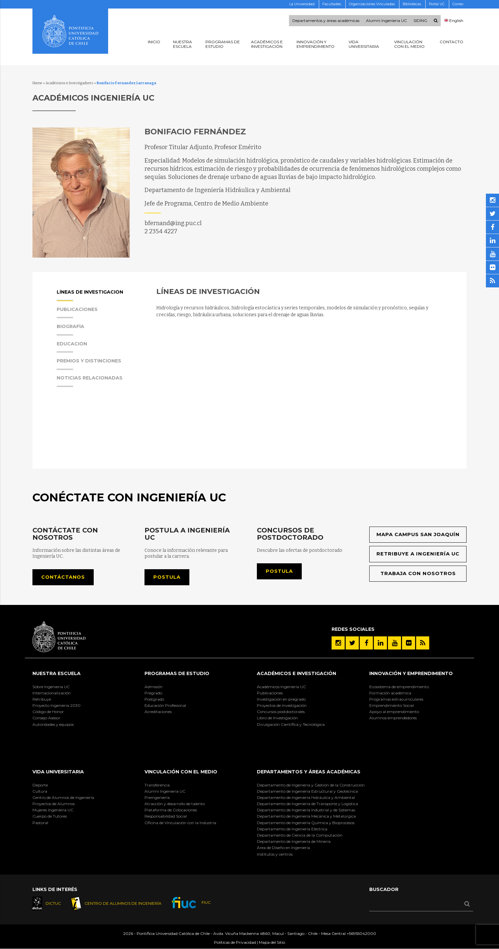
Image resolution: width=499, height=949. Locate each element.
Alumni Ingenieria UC (386, 20)
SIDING (420, 20)
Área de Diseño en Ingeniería (283, 847)
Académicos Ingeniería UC (281, 686)
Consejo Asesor (46, 718)
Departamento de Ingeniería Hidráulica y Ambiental (306, 797)
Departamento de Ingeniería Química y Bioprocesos (306, 822)
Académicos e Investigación (296, 674)
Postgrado (154, 699)
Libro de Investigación (277, 718)
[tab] (99, 298)
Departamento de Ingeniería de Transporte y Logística (307, 804)
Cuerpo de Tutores (49, 816)
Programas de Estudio (176, 674)
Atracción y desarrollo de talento (174, 804)
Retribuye (41, 699)
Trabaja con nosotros (418, 574)
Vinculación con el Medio (180, 772)
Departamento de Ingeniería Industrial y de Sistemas (306, 810)
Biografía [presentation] (70, 330)
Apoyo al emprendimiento (394, 711)
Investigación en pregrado (281, 699)
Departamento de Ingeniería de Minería (294, 841)
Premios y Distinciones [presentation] (89, 364)
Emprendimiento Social (391, 705)
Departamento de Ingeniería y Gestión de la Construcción (311, 785)
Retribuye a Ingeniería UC (418, 554)
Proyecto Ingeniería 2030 (56, 705)
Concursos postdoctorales (281, 711)
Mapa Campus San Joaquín (418, 535)
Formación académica (390, 692)
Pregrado (153, 692)
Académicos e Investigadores (69, 83)
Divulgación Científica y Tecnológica (291, 724)
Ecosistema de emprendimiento (399, 686)
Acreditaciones (158, 711)
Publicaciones (270, 692)
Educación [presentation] (72, 347)
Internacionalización (51, 692)
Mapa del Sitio (272, 942)
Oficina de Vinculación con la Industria (180, 822)
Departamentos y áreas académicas (325, 20)
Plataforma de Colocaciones (170, 810)
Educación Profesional (165, 705)
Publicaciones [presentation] (77, 313)
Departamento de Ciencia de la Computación (299, 835)
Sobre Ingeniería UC (51, 686)
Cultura (39, 791)
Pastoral (40, 822)
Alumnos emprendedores (393, 718)
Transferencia (157, 785)
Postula (167, 577)
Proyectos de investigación (282, 705)
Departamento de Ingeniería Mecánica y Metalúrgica (306, 816)
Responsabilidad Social (165, 816)
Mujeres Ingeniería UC (52, 810)
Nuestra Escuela (56, 674)
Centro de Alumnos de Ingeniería (63, 797)
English (454, 20)
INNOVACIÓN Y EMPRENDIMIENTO (411, 674)
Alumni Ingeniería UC (164, 791)
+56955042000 (361, 933)
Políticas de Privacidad (235, 942)
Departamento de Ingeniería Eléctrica (292, 829)
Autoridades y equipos (53, 724)
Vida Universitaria (58, 772)
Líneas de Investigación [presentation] (90, 295)
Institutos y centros (275, 854)
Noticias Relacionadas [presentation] (90, 381)
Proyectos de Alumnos (53, 804)
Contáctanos (63, 577)
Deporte (40, 785)
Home (37, 83)
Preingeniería (157, 797)
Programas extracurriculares (396, 699)
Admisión (153, 686)
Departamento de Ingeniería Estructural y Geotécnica (307, 791)
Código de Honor (48, 711)
